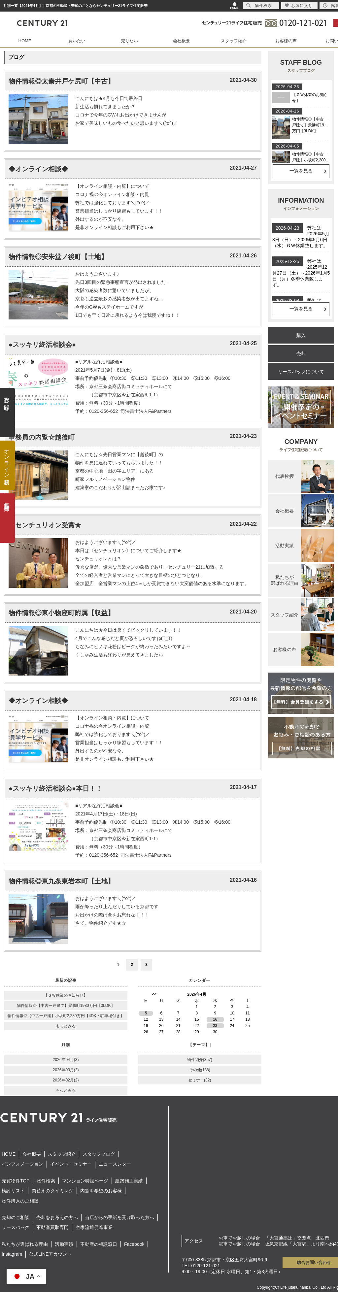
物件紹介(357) (199, 1059)
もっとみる (66, 1026)
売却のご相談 (15, 1217)
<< (154, 994)
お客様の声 (286, 40)
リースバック (15, 1227)
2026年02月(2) (66, 1080)
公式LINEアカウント (50, 1254)
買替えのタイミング (52, 1190)
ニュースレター (115, 1164)
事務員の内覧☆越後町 (42, 437)
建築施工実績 (129, 1180)
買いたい (76, 40)
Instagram (12, 1254)
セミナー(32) (199, 1080)
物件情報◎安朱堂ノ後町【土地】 (58, 256)
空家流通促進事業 (94, 1227)
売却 (301, 353)
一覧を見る (301, 170)
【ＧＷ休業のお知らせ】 (65, 995)
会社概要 (181, 40)
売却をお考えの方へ (57, 1217)
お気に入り (299, 5)
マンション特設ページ (85, 1180)
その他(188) (199, 1070)
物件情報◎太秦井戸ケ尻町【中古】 (61, 81)
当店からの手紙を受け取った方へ (119, 1217)
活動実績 (64, 1244)
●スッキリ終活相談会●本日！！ (55, 788)
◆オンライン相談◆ (38, 169)
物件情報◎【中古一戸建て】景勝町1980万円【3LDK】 (66, 1005)
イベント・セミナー (71, 1164)
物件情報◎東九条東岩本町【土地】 (61, 881)
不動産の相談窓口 (98, 1244)
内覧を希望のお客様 (101, 1190)
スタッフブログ (99, 1154)
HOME (24, 40)
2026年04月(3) (66, 1059)
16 (215, 1019)
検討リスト (13, 1190)
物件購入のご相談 (20, 1201)
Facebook (134, 1244)
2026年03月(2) (66, 1070)
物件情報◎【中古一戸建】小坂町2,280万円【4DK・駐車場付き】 (66, 1015)
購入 (301, 335)
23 (215, 1025)
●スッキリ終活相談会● (42, 344)
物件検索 (46, 1180)
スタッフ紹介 (234, 40)
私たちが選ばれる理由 (25, 1244)
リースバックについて (301, 371)
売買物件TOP (16, 1180)
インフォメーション (22, 1164)
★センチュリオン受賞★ (45, 525)
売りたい (129, 40)
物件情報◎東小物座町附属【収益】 (61, 612)
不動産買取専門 (52, 1227)
